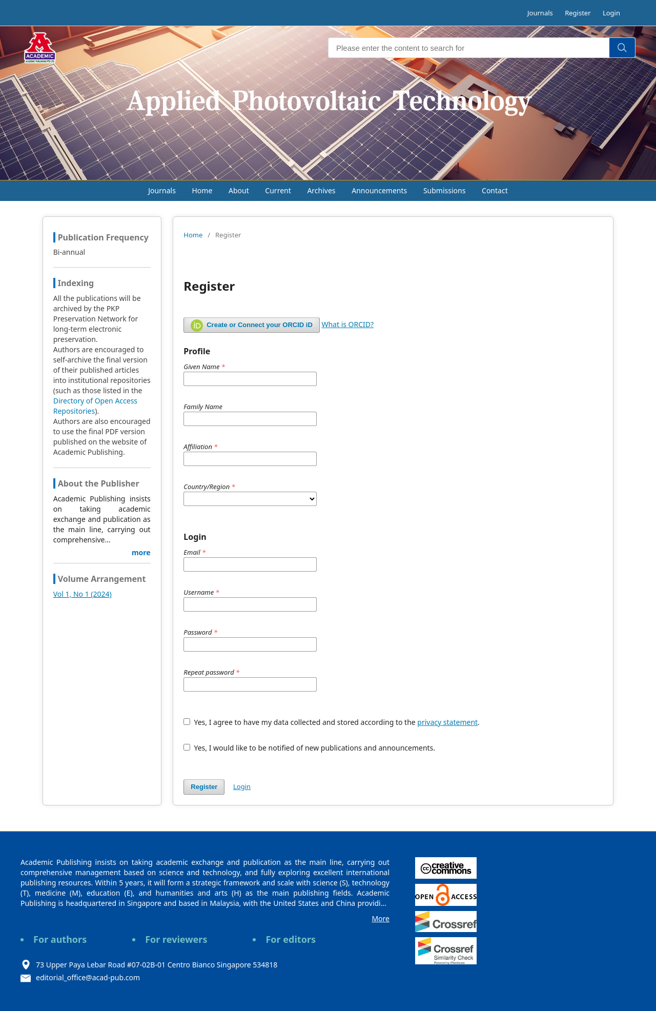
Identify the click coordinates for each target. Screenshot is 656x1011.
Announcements (379, 190)
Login (611, 12)
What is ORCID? (347, 324)
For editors (290, 939)
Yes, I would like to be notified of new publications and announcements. (309, 748)
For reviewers (176, 939)
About (239, 190)
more (141, 552)
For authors (60, 939)
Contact (495, 190)
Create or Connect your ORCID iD (251, 325)
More (380, 918)
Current (278, 190)
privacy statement (447, 722)
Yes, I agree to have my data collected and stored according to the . (331, 722)
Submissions (444, 190)
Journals (540, 12)
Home (202, 190)
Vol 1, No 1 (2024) (82, 594)
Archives (321, 190)
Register (577, 12)
